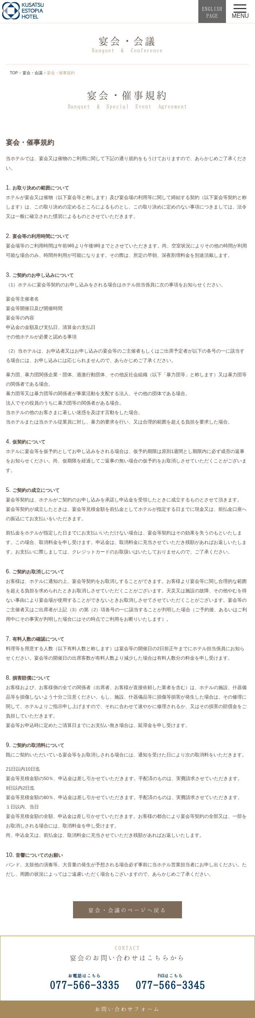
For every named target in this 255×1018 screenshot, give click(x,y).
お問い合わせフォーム (127, 1009)
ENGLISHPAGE (212, 12)
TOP (14, 73)
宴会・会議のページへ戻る (127, 910)
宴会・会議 (32, 73)
